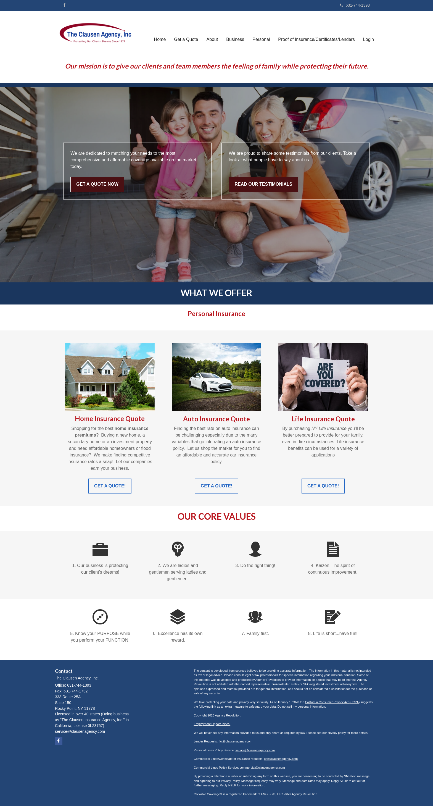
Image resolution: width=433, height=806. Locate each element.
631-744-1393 (355, 5)
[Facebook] (64, 5)
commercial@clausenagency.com (262, 767)
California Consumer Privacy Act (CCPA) (332, 702)
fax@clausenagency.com (235, 741)
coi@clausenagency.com (281, 758)
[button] (186, 34)
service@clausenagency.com (255, 750)
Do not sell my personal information (301, 706)
